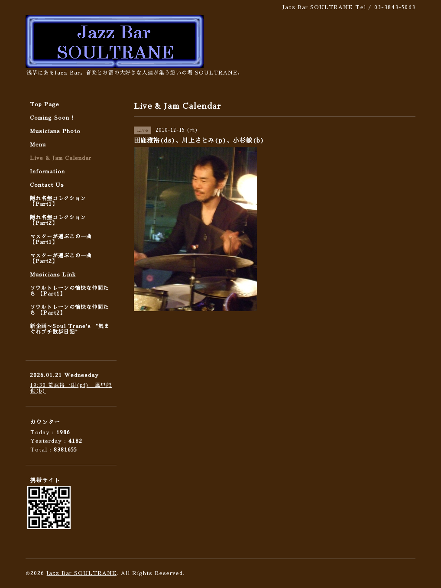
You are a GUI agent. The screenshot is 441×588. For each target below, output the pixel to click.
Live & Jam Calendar (60, 158)
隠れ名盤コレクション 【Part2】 (58, 220)
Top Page (44, 104)
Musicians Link (53, 274)
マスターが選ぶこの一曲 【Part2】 (61, 258)
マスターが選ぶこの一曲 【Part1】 (61, 239)
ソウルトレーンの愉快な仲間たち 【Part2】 (69, 310)
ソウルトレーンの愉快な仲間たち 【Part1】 (69, 291)
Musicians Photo (55, 131)
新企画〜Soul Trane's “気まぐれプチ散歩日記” (70, 329)
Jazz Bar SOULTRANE (81, 573)
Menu (38, 144)
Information (47, 171)
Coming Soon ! (52, 117)
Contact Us (47, 185)
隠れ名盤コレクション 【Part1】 (58, 201)
